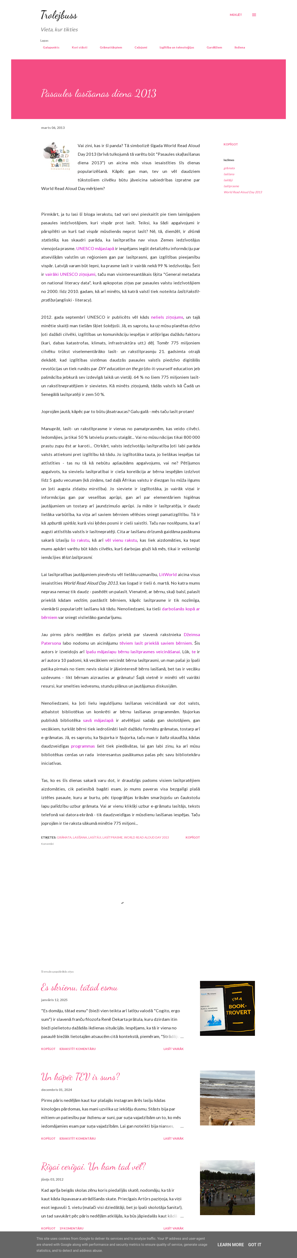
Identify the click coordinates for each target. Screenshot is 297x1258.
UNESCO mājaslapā (95, 248)
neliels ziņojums (167, 317)
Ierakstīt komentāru (77, 1049)
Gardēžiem (212, 47)
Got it (255, 1244)
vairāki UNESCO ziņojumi (70, 274)
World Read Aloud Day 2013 (243, 192)
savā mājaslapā (98, 720)
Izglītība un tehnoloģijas (174, 47)
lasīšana (229, 174)
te (194, 651)
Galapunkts (48, 47)
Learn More (231, 1244)
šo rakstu (80, 540)
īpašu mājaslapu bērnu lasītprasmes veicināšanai (133, 651)
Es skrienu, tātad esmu (79, 987)
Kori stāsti (77, 47)
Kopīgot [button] (231, 144)
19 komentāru (71, 1228)
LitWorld (168, 574)
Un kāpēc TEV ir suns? (80, 1076)
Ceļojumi (138, 47)
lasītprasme (231, 186)
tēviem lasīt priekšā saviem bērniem (156, 643)
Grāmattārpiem (108, 47)
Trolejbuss (58, 14)
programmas (83, 745)
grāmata (229, 168)
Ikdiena (237, 47)
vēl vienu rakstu (121, 540)
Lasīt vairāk (174, 1049)
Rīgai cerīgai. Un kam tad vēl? (93, 1166)
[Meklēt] (236, 14)
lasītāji (228, 180)
